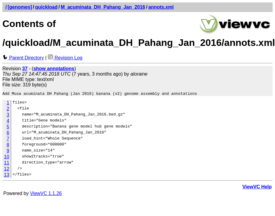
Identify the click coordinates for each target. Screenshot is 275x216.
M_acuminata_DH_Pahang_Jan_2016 (103, 7)
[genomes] (20, 7)
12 (6, 169)
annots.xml (160, 7)
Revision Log (65, 57)
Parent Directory (23, 57)
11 (6, 163)
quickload (46, 7)
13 (6, 175)
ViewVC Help (257, 187)
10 (6, 157)
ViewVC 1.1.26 (46, 194)
